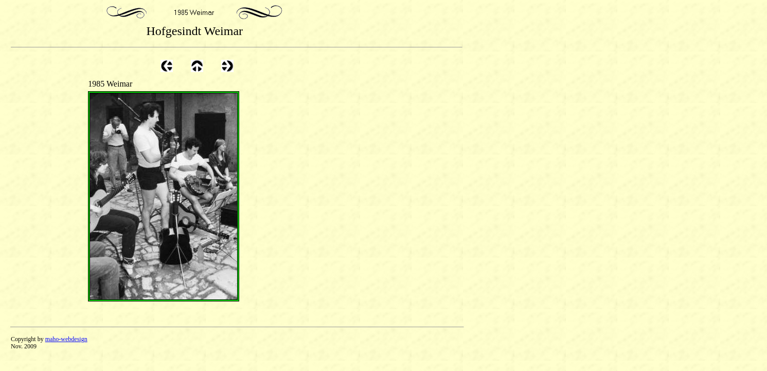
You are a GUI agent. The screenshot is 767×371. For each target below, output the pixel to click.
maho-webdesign (66, 339)
